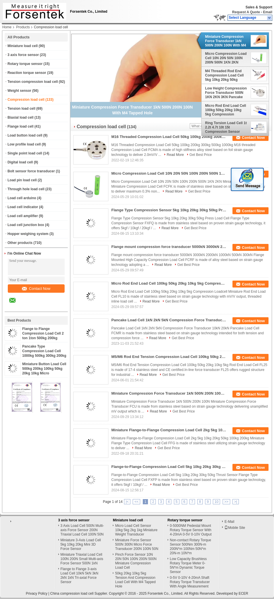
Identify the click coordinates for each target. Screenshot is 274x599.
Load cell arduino (21, 198)
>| (235, 502)
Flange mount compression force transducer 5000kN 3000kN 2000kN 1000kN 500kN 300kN (169, 247)
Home (7, 27)
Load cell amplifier (22, 216)
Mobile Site (234, 528)
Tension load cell (21, 109)
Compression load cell (25, 100)
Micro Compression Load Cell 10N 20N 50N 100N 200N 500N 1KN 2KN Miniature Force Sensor (226, 58)
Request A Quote (246, 12)
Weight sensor (19, 91)
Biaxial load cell (20, 117)
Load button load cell (24, 135)
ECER (243, 593)
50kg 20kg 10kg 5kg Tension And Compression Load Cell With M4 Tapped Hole (135, 579)
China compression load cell (71, 593)
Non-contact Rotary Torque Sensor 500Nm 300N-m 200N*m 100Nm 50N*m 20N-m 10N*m (190, 546)
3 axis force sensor (23, 55)
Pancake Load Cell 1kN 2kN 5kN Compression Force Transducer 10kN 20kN (169, 320)
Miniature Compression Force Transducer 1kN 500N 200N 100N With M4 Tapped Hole (225, 41)
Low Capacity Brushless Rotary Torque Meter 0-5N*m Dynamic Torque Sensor (188, 565)
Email (267, 12)
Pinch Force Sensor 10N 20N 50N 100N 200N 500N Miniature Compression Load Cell (135, 561)
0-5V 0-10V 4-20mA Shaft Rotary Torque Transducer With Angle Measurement (190, 582)
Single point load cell (24, 153)
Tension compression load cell (32, 82)
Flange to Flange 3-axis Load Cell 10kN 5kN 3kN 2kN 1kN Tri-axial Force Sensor (79, 575)
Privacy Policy (36, 593)
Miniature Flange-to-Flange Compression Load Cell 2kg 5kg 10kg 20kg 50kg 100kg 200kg (169, 430)
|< (127, 502)
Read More (175, 155)
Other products (20, 243)
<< (136, 502)
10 (216, 502)
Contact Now (36, 288)
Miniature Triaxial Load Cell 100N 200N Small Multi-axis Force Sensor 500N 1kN (82, 559)
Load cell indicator (22, 207)
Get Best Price (200, 155)
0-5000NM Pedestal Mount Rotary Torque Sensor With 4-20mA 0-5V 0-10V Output (191, 530)
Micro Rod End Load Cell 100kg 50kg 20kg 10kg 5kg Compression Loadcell (225, 110)
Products (23, 27)
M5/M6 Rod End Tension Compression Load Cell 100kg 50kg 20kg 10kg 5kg (169, 356)
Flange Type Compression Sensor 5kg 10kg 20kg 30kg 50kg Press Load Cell (169, 210)
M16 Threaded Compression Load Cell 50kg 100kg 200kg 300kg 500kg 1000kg (169, 137)
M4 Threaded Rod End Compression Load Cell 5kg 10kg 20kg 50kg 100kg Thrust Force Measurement (224, 75)
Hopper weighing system (27, 234)
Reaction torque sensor (26, 73)
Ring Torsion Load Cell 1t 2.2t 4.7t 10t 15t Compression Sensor (226, 127)
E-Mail (229, 522)
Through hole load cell (25, 189)
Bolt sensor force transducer (31, 171)
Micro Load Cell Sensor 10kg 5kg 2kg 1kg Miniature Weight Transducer (136, 530)
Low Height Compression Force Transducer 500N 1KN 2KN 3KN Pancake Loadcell (226, 92)
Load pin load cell (22, 180)
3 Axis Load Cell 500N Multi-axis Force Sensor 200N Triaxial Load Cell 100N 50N (82, 530)
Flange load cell (20, 126)
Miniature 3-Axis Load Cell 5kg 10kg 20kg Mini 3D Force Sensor (81, 544)
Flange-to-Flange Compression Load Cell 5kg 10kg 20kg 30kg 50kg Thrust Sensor (169, 466)
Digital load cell (20, 162)
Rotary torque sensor (24, 64)
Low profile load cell (24, 144)
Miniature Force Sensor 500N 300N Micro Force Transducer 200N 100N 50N (136, 544)
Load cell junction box (25, 225)
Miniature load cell (22, 46)
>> (226, 502)
